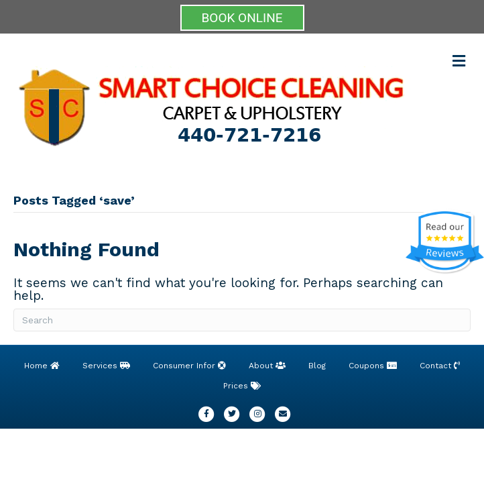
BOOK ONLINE (242, 17)
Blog (317, 365)
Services (106, 365)
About (267, 365)
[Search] (242, 320)
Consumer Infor (189, 365)
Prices (242, 385)
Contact (440, 365)
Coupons (373, 365)
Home (42, 365)
